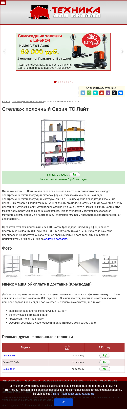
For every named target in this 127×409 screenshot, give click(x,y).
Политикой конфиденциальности (74, 393)
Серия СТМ (9, 355)
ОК (63, 402)
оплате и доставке (55, 239)
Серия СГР (9, 369)
